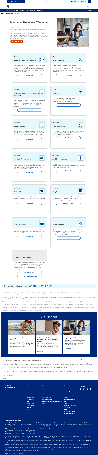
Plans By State (9, 13)
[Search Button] (65, 1)
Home (2, 13)
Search (48, 1)
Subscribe (89, 10)
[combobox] (56, 1)
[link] (16, 1)
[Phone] (89, 1)
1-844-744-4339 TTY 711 (41, 286)
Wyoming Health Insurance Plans (75, 338)
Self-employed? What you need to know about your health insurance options (47, 339)
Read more (13, 350)
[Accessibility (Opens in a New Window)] (67, 391)
